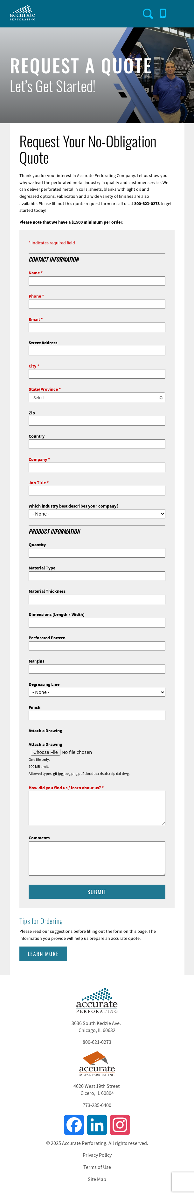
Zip (32, 413)
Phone (35, 296)
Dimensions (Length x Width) (57, 614)
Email (34, 319)
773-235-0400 (97, 1105)
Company (38, 459)
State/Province (43, 389)
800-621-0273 (97, 1042)
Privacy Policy (97, 1155)
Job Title (37, 482)
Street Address (43, 342)
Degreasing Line (44, 684)
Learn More (43, 953)
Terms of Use (97, 1167)
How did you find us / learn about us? (65, 787)
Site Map (97, 1179)
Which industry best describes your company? (73, 506)
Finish (34, 707)
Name (34, 273)
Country (37, 436)
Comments (39, 838)
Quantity (37, 544)
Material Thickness (47, 591)
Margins (36, 661)
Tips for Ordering (41, 921)
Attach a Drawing (45, 730)
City (32, 366)
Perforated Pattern (47, 638)
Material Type (42, 568)
